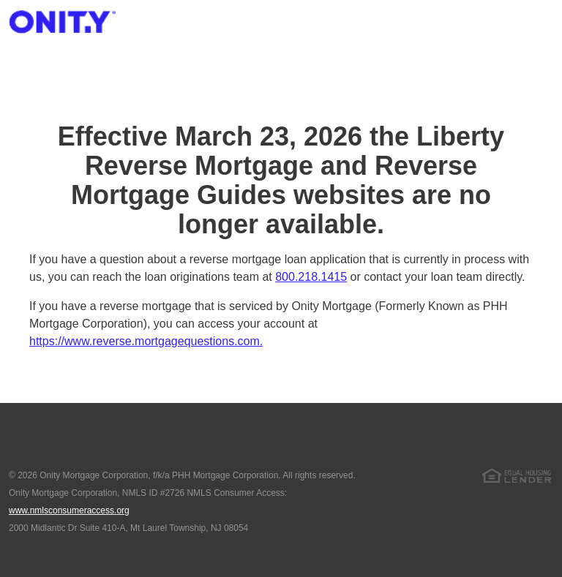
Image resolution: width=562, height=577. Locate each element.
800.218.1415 (311, 277)
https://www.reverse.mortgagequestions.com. (146, 341)
